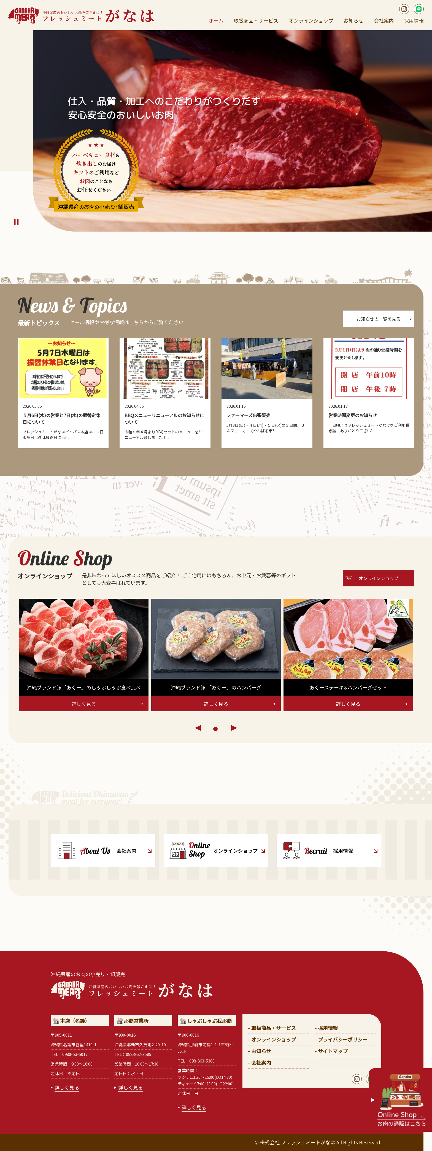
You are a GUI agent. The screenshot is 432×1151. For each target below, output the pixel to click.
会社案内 (384, 20)
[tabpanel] (84, 655)
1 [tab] (216, 729)
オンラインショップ (311, 20)
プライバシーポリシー (343, 1039)
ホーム (216, 20)
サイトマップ (333, 1051)
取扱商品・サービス (256, 20)
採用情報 (414, 20)
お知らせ (353, 20)
